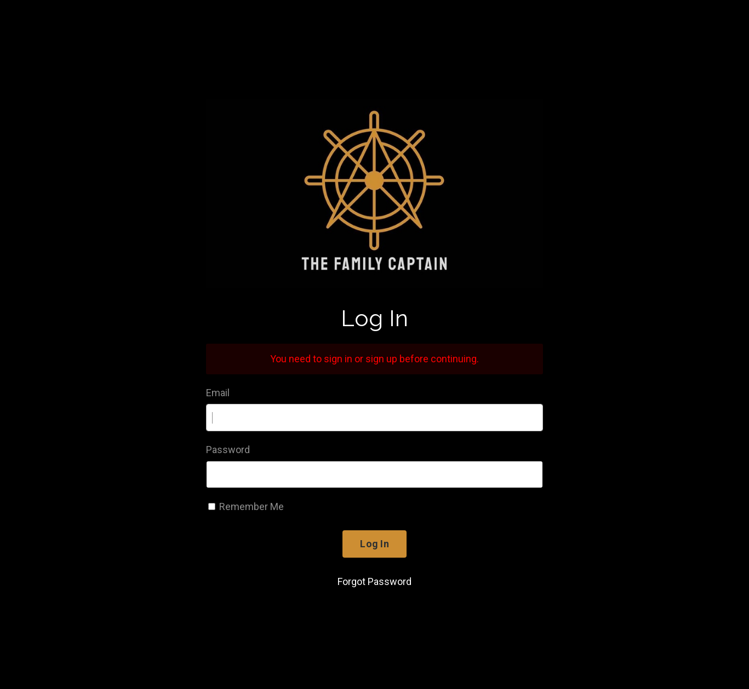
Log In (374, 543)
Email (218, 392)
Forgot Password (374, 581)
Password (228, 449)
